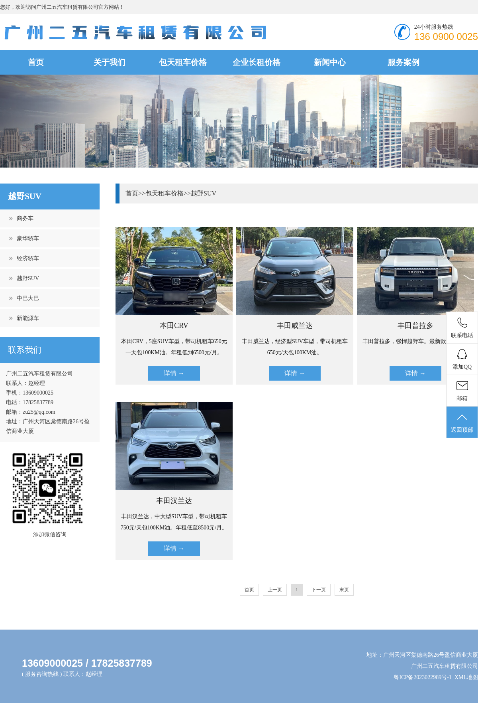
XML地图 (466, 677)
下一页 (318, 589)
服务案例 (403, 62)
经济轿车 (28, 258)
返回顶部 (462, 422)
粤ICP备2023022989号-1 (422, 677)
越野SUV (28, 278)
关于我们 (109, 62)
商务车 (25, 218)
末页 (344, 589)
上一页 (275, 589)
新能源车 (28, 318)
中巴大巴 (28, 298)
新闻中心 (330, 62)
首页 (36, 62)
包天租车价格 (183, 62)
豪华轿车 (28, 238)
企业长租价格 (256, 62)
